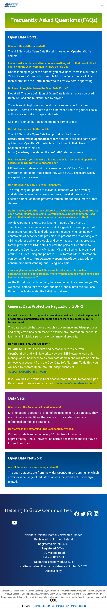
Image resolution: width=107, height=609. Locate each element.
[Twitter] (83, 514)
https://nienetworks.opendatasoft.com (33, 139)
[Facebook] (76, 514)
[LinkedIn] (96, 514)
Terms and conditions (44, 606)
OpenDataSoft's (81, 51)
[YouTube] (14, 523)
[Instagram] (89, 514)
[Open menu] (102, 5)
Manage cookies (78, 606)
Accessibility (53, 570)
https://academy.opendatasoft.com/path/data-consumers (45, 152)
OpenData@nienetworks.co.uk (53, 561)
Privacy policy (62, 606)
